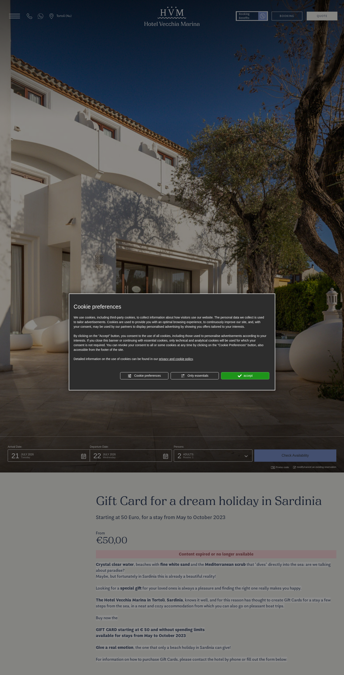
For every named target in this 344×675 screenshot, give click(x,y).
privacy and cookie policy (176, 359)
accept (245, 376)
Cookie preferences (144, 376)
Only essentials (194, 376)
